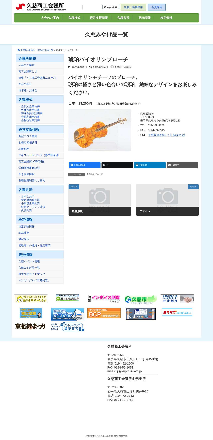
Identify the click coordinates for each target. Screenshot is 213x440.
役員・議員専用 (133, 7)
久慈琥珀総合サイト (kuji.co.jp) (166, 135)
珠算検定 (23, 232)
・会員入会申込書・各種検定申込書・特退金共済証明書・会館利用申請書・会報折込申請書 (30, 113)
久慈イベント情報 (29, 261)
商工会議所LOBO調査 (31, 161)
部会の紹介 (25, 84)
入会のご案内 (26, 65)
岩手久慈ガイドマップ (31, 274)
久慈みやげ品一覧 (95, 174)
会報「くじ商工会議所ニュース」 (38, 77)
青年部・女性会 (27, 90)
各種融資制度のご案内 (31, 180)
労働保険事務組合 (29, 168)
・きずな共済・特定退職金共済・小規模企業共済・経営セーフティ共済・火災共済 (31, 203)
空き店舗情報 (26, 174)
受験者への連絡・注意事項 (34, 245)
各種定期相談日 (27, 142)
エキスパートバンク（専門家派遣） (39, 155)
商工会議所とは (27, 71)
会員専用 (156, 7)
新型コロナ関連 (27, 136)
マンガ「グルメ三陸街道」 (34, 280)
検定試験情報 (26, 226)
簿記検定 (23, 239)
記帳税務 (23, 149)
